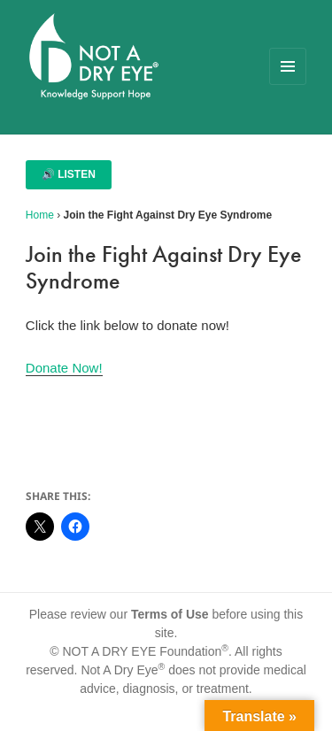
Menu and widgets (288, 84)
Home (40, 215)
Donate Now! (64, 367)
